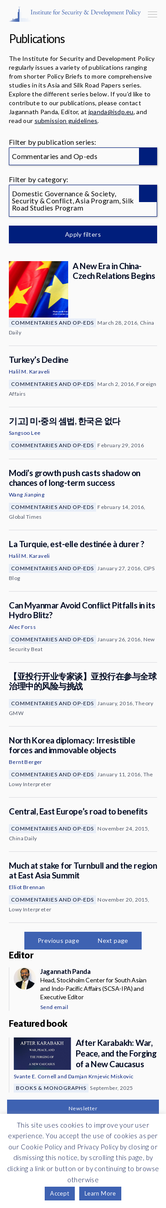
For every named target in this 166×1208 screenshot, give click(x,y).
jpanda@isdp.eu (111, 111)
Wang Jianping (26, 494)
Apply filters (83, 234)
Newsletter (83, 1108)
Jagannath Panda (65, 971)
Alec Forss (22, 627)
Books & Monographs (51, 1088)
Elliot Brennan (27, 887)
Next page (113, 940)
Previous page (58, 940)
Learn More (100, 1193)
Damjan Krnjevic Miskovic (101, 1076)
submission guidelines (66, 120)
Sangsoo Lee (24, 432)
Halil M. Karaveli (29, 371)
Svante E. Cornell (35, 1076)
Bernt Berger (25, 762)
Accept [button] (59, 1193)
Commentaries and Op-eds (52, 322)
